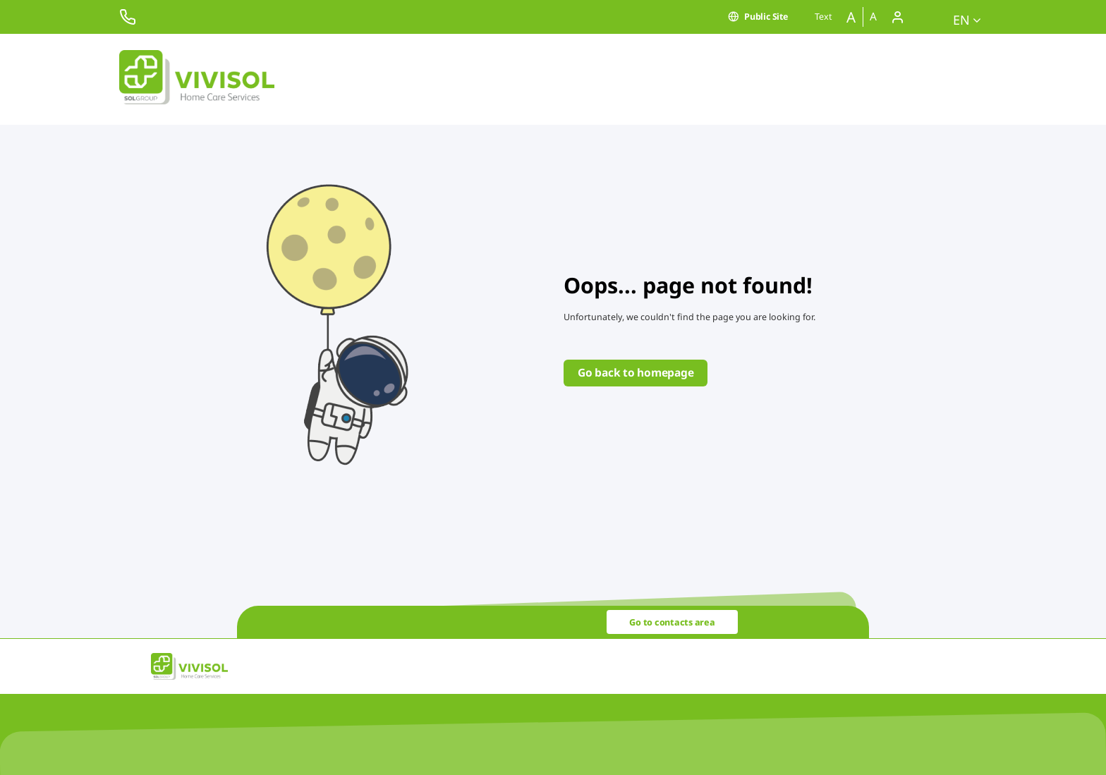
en (967, 19)
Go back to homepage (635, 372)
